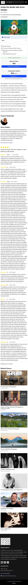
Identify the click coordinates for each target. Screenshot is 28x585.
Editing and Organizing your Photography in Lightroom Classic (12, 407)
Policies (14, 583)
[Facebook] (5, 562)
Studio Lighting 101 (5, 529)
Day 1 (3, 40)
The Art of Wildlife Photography (9, 449)
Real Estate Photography (7, 508)
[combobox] (15, 2)
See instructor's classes (7, 142)
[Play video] (14, 27)
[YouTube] (2, 562)
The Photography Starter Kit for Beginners (11, 490)
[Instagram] (8, 562)
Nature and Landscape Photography (10, 429)
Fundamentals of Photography (8, 386)
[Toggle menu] (26, 2)
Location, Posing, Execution (8, 469)
